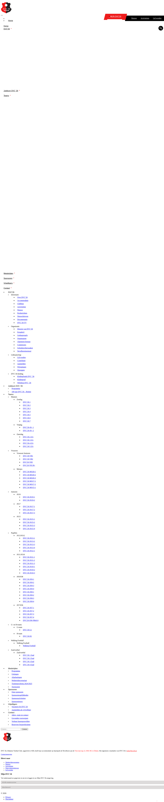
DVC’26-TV (22, 323)
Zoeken (24, 729)
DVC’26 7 (26, 421)
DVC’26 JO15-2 (29, 522)
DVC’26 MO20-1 (29, 472)
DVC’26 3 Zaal (28, 661)
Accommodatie (22, 300)
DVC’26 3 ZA (28, 440)
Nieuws (134, 18)
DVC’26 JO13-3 (29, 544)
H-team (19, 634)
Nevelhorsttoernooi (24, 351)
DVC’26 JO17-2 (29, 510)
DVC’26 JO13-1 (29, 538)
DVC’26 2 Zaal (28, 658)
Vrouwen (14, 451)
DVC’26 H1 (27, 636)
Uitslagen (15, 674)
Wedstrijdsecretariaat (19, 680)
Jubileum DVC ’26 (11, 91)
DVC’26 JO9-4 (28, 589)
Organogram (21, 338)
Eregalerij (20, 332)
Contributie (21, 361)
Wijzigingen (21, 367)
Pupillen (14, 533)
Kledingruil (21, 380)
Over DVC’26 (22, 297)
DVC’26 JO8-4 (28, 601)
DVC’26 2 (26, 405)
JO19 (19, 494)
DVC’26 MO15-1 (29, 487)
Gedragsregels (22, 335)
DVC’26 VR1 (28, 456)
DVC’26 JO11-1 (29, 557)
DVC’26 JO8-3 (28, 598)
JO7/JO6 (20, 605)
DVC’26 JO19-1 (29, 497)
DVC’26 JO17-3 (29, 513)
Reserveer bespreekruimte (21, 725)
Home (10, 21)
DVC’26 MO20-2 (29, 475)
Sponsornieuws (17, 701)
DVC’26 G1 (27, 630)
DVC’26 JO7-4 (28, 617)
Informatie (15, 295)
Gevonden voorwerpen (20, 718)
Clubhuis (20, 304)
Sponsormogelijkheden (20, 695)
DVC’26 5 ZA (28, 446)
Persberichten (22, 313)
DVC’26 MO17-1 (29, 481)
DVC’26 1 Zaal (28, 655)
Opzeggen (21, 370)
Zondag (19, 399)
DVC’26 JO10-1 (29, 567)
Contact (7, 288)
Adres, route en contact (20, 715)
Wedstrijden (8, 273)
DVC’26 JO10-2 (29, 570)
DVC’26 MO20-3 (29, 478)
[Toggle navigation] (2, 15)
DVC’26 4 (26, 412)
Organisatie (15, 326)
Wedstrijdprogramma (12, 762)
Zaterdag (20, 434)
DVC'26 (7, 29)
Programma (16, 388)
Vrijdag (19, 425)
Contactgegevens (6, 754)
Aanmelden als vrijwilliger (21, 710)
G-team (19, 627)
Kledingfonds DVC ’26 (25, 376)
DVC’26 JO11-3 (29, 563)
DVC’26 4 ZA (28, 443)
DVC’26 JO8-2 (28, 595)
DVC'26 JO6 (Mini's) (30, 620)
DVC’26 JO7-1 (28, 608)
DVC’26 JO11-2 (29, 560)
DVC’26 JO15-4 (29, 529)
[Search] (11, 729)
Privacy (8, 797)
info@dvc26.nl (132, 751)
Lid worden (157, 18)
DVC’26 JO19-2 (29, 500)
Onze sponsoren (17, 692)
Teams (6, 96)
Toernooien (16, 687)
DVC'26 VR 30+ (29, 465)
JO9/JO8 (20, 577)
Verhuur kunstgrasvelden (21, 721)
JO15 (19, 516)
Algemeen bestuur (23, 342)
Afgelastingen (17, 677)
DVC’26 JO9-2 (28, 582)
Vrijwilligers (8, 283)
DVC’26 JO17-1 (29, 506)
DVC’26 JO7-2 (28, 611)
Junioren (14, 492)
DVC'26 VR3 (28, 462)
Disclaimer (9, 799)
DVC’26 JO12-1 (29, 551)
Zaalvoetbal (15, 650)
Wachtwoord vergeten (8, 791)
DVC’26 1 (26, 402)
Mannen (14, 397)
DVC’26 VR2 (28, 459)
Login (160, 801)
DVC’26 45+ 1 (28, 427)
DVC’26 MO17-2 (29, 484)
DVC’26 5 (26, 415)
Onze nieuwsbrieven (12, 768)
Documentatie (22, 319)
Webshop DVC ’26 (24, 383)
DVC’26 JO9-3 (28, 586)
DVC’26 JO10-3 (29, 573)
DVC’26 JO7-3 (28, 614)
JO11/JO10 (21, 554)
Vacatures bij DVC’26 (20, 707)
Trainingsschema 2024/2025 (22, 684)
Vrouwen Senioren (23, 453)
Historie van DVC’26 (25, 329)
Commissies (21, 345)
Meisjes (19, 469)
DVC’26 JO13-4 (29, 548)
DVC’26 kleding (17, 374)
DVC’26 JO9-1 (28, 579)
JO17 (19, 504)
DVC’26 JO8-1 (28, 592)
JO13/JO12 (21, 535)
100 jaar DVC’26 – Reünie (21, 392)
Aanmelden (21, 364)
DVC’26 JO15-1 (29, 519)
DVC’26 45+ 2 (28, 431)
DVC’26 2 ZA (28, 437)
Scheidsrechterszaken (25, 348)
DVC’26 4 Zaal (28, 665)
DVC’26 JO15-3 (29, 525)
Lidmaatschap (16, 355)
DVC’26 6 (26, 418)
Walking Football (17, 640)
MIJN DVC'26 (115, 16)
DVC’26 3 (26, 408)
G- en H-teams (16, 625)
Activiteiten (145, 18)
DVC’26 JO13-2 (29, 541)
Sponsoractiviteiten (19, 698)
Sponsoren (8, 278)
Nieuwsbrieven (22, 316)
